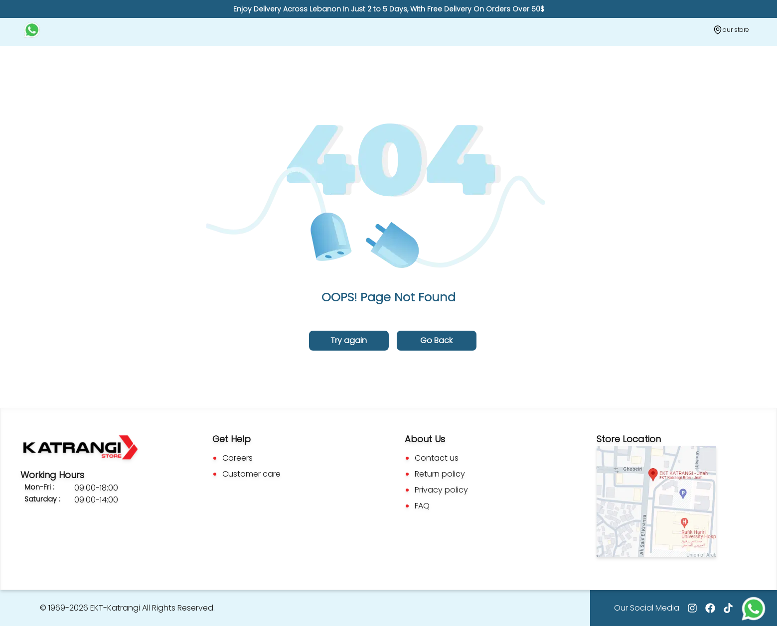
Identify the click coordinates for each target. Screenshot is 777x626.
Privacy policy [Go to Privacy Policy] (441, 490)
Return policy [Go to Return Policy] (440, 474)
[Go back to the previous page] (436, 341)
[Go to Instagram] (692, 608)
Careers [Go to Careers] (237, 458)
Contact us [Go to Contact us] (437, 458)
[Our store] (731, 30)
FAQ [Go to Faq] (422, 505)
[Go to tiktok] (728, 608)
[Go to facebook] (710, 608)
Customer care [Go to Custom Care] (251, 474)
